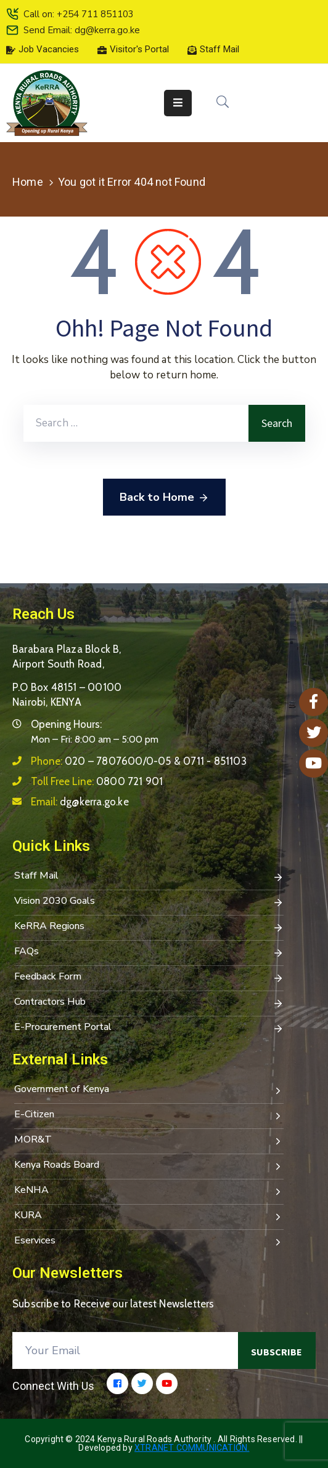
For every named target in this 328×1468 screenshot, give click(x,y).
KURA (149, 1216)
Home (27, 181)
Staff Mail (149, 877)
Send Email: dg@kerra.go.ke (81, 30)
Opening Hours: (66, 724)
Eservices (149, 1242)
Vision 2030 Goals (149, 902)
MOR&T (149, 1141)
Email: (80, 802)
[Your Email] (125, 1350)
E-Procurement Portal (149, 1028)
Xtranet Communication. (191, 1448)
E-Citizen (149, 1115)
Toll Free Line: (97, 781)
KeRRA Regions (149, 927)
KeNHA (149, 1191)
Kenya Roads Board (149, 1166)
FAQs (149, 952)
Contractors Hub (149, 1003)
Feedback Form (149, 978)
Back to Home (164, 498)
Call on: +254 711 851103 (78, 14)
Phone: (139, 761)
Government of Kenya (149, 1090)
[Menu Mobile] (178, 103)
